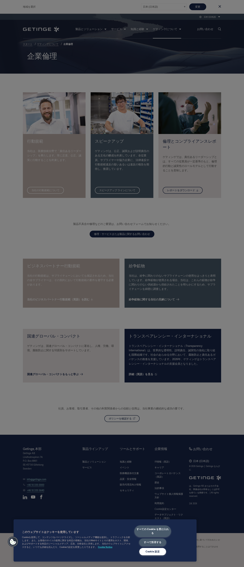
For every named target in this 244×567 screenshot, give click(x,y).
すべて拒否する (152, 542)
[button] (13, 541)
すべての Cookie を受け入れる (153, 531)
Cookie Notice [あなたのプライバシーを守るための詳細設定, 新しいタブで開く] (105, 547)
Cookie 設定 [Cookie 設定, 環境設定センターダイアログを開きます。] (153, 551)
